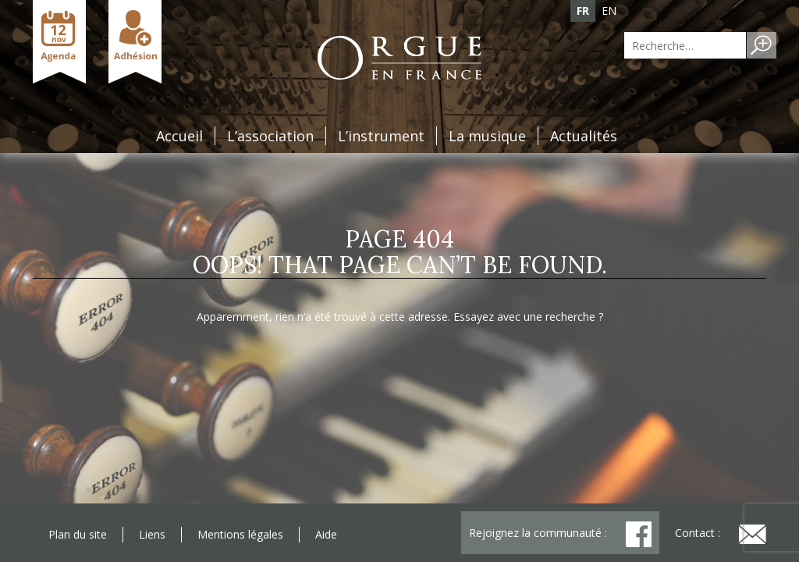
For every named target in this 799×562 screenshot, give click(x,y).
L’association (270, 135)
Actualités (583, 135)
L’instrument (381, 135)
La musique (487, 135)
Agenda (59, 42)
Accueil (179, 135)
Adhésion (135, 42)
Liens (152, 534)
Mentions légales (240, 534)
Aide (326, 534)
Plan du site (77, 534)
